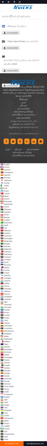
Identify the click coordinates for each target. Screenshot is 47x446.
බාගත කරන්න (12, 33)
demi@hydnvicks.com (29, 127)
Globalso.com (19, 134)
